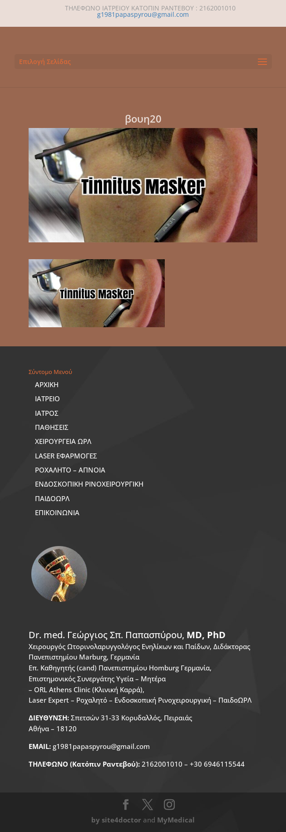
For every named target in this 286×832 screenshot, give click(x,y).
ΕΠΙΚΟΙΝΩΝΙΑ (57, 512)
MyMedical (176, 819)
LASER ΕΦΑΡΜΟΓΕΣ (66, 455)
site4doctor (121, 819)
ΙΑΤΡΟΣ (47, 413)
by (95, 819)
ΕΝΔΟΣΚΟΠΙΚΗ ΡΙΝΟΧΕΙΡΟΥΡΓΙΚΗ (89, 483)
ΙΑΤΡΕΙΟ (47, 398)
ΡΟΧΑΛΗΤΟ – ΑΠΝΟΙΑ (70, 469)
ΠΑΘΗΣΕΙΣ (52, 427)
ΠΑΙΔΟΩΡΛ (52, 498)
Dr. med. (127, 635)
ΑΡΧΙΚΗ (47, 384)
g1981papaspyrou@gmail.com (89, 746)
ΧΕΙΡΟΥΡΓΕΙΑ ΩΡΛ (63, 441)
